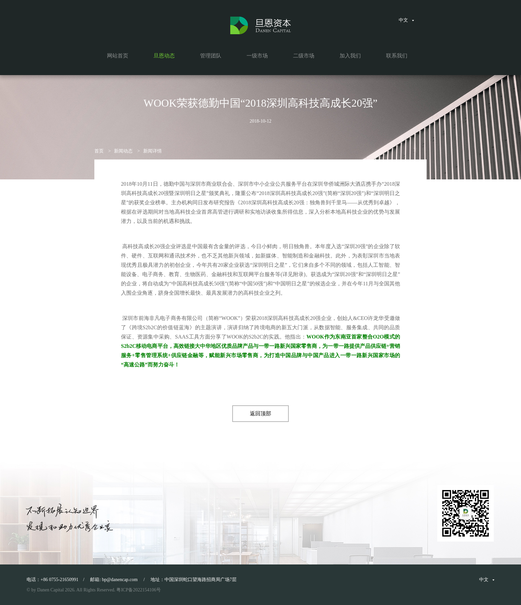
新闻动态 (123, 151)
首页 (99, 151)
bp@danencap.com (120, 579)
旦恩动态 (164, 55)
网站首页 (117, 55)
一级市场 (257, 55)
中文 (406, 20)
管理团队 (210, 55)
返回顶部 (260, 413)
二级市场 (303, 55)
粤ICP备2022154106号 (138, 589)
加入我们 (350, 55)
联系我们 (396, 55)
